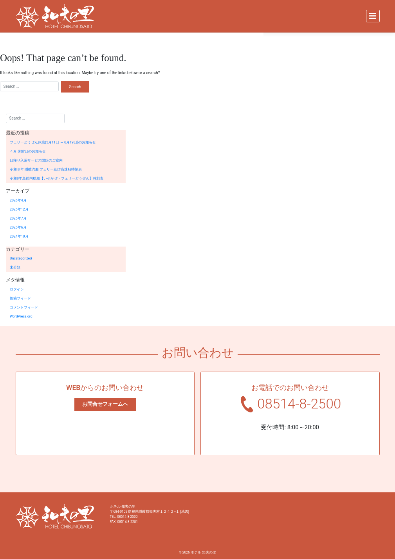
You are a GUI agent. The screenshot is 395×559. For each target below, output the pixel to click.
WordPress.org (21, 316)
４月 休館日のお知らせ (28, 151)
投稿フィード (20, 298)
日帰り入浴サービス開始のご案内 (36, 160)
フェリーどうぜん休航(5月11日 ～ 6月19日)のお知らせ (53, 142)
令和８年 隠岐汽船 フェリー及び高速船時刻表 (46, 169)
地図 (184, 512)
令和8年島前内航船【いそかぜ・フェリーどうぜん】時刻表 (56, 178)
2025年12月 (19, 209)
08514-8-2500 (299, 404)
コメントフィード (24, 307)
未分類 (15, 267)
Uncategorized (21, 258)
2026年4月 (18, 200)
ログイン (17, 289)
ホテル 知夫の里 (203, 552)
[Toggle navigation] (373, 16)
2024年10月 (19, 236)
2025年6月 (18, 227)
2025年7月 (18, 218)
